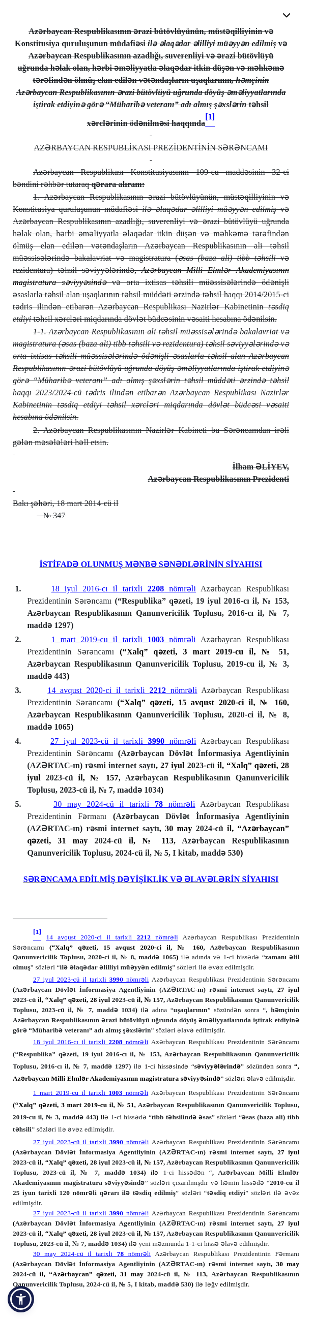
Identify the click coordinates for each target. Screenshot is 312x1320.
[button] (21, 1299)
